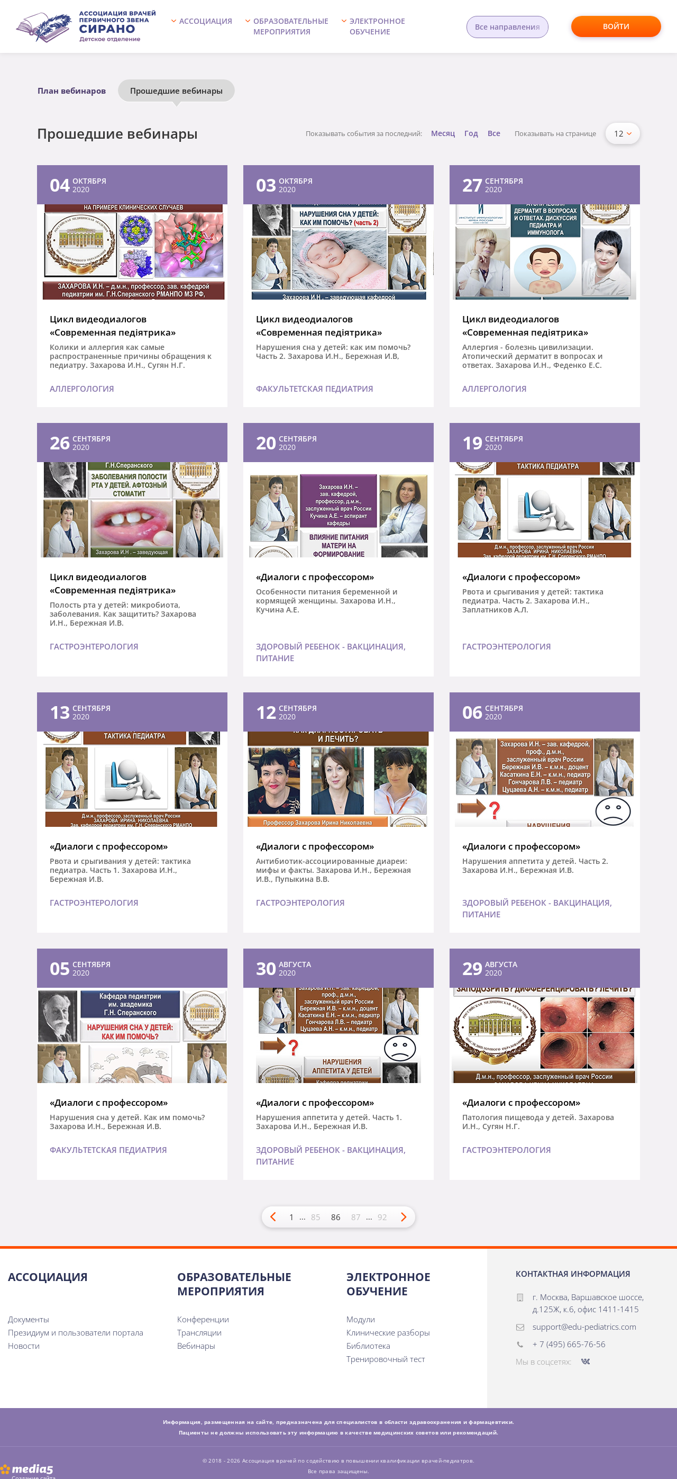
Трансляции (199, 1332)
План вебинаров (72, 90)
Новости (24, 1345)
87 (356, 1217)
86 (336, 1217)
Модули (360, 1319)
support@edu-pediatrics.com (584, 1326)
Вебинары (196, 1345)
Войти (616, 26)
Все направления (507, 27)
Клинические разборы (388, 1332)
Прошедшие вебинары (176, 90)
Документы (28, 1319)
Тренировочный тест (385, 1359)
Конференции (203, 1319)
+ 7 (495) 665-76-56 (569, 1344)
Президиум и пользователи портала (75, 1332)
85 (316, 1217)
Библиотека (368, 1345)
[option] (77, 93)
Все (494, 133)
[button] (204, 26)
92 (382, 1217)
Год (471, 133)
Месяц (443, 133)
